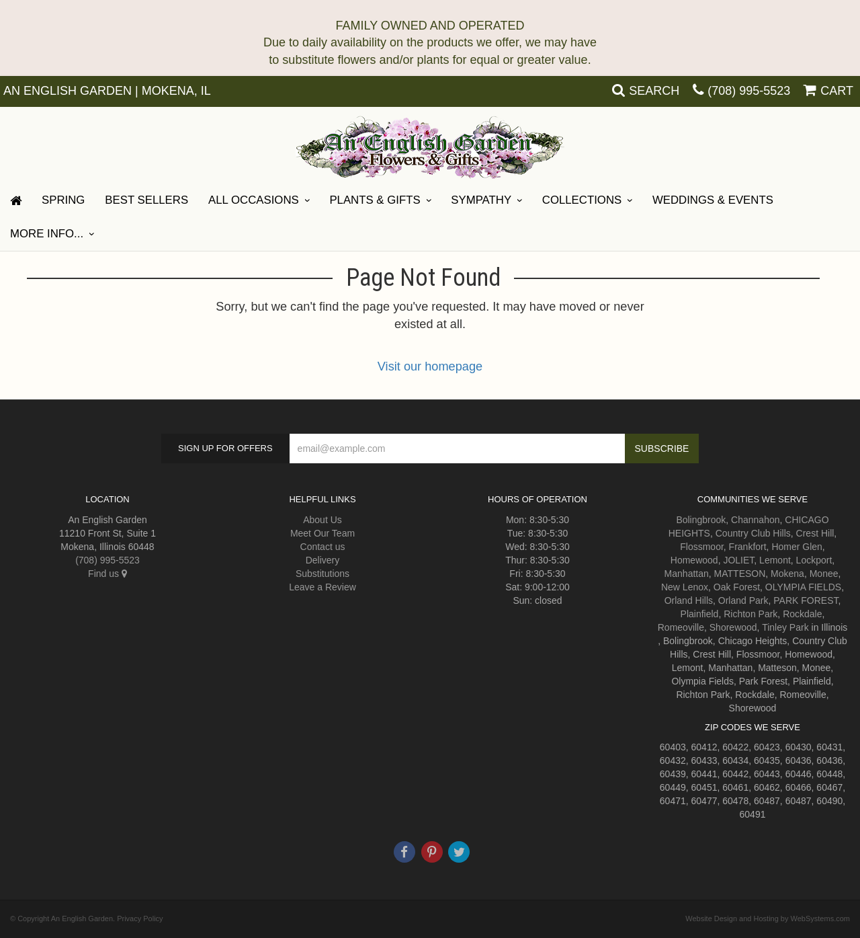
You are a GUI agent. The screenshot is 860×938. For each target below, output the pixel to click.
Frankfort (748, 546)
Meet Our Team (322, 533)
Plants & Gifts (374, 200)
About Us (322, 519)
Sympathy (481, 200)
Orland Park (743, 600)
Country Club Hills (753, 533)
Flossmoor (702, 546)
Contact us (322, 546)
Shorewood (733, 627)
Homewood (694, 560)
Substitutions (322, 573)
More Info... (46, 233)
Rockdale (802, 614)
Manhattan (686, 573)
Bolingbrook (701, 519)
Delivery (323, 560)
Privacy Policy (140, 918)
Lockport (814, 560)
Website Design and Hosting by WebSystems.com (767, 918)
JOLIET (738, 560)
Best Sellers (146, 200)
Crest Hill (815, 533)
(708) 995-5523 (748, 90)
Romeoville (681, 627)
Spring (63, 200)
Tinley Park (785, 627)
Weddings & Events (712, 200)
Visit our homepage (430, 366)
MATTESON (740, 573)
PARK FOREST (805, 600)
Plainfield (700, 614)
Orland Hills (688, 600)
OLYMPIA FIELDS (803, 587)
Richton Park (750, 614)
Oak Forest (737, 587)
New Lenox (684, 587)
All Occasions (253, 200)
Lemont (775, 560)
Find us (107, 573)
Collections (581, 200)
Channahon (755, 519)
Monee (824, 573)
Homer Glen (796, 546)
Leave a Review (322, 587)
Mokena (787, 573)
